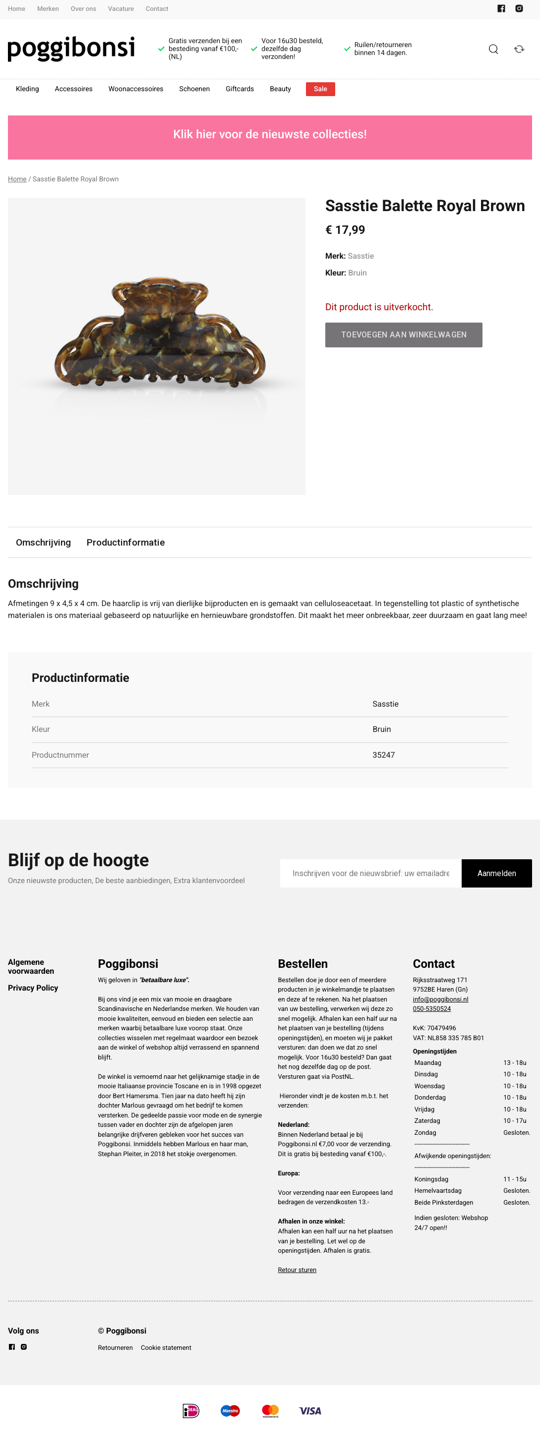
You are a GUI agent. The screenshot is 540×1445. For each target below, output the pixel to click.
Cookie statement (166, 1360)
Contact (157, 9)
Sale (320, 89)
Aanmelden (497, 885)
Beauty (280, 89)
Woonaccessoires (136, 89)
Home (16, 9)
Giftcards (240, 89)
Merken (48, 9)
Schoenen (195, 89)
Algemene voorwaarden (31, 979)
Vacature (121, 9)
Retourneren (115, 1360)
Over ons (83, 9)
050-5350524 (432, 1021)
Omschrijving (43, 542)
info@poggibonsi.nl (441, 1012)
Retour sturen (297, 1282)
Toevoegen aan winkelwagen (404, 334)
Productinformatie (126, 542)
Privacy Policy (33, 1000)
